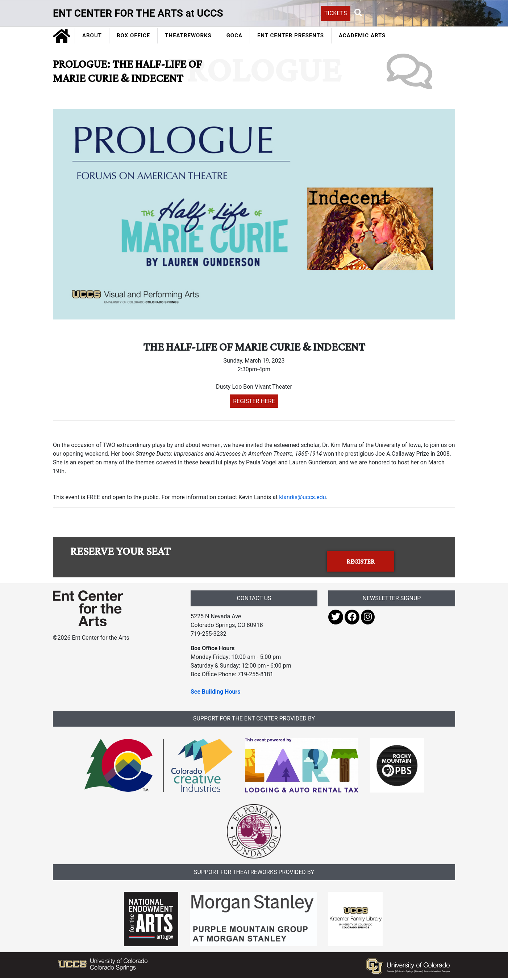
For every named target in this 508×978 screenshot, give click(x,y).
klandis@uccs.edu (302, 497)
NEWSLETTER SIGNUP (392, 598)
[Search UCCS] (404, 13)
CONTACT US (254, 598)
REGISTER (360, 561)
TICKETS (335, 13)
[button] (358, 13)
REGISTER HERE (254, 401)
